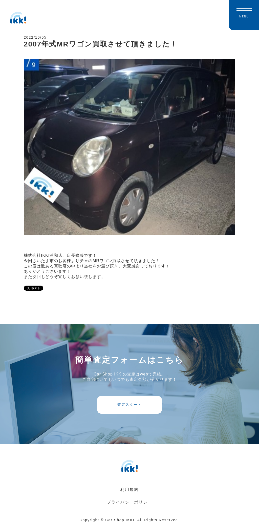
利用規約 (129, 489)
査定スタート (129, 405)
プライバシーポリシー (129, 502)
